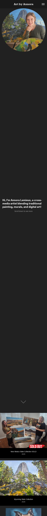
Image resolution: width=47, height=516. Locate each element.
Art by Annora (23, 4)
